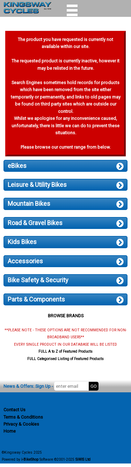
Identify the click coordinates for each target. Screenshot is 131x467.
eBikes (65, 166)
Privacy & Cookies (21, 424)
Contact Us (14, 409)
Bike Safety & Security (65, 280)
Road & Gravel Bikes (65, 223)
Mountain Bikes (65, 204)
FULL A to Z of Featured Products (65, 351)
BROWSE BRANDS (65, 315)
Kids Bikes (65, 242)
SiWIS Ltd (82, 459)
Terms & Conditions (23, 417)
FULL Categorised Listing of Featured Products (65, 359)
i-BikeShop (29, 459)
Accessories (65, 261)
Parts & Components (65, 299)
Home (9, 431)
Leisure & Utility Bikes (65, 185)
